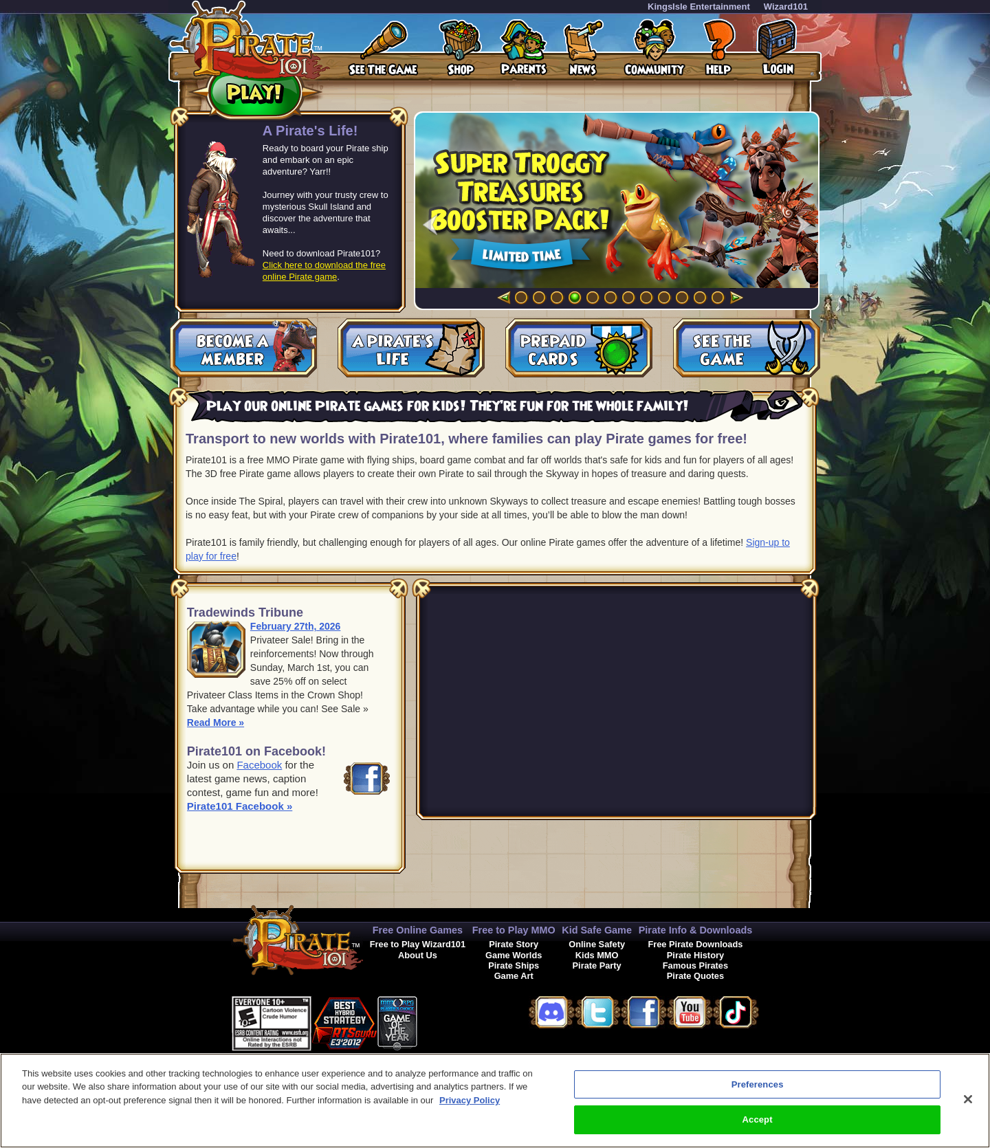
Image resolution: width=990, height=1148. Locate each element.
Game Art (514, 976)
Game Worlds (513, 955)
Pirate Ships (513, 965)
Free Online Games (418, 930)
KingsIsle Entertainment (699, 6)
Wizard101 (786, 6)
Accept (757, 1119)
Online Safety (597, 944)
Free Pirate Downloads (695, 944)
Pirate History (695, 955)
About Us (417, 955)
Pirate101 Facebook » (239, 806)
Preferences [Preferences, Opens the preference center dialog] (758, 1084)
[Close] (968, 1099)
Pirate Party (597, 965)
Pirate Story (513, 944)
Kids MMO (597, 955)
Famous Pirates (695, 965)
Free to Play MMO (514, 930)
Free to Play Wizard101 (417, 944)
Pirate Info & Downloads (696, 930)
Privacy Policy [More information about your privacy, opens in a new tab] (469, 1100)
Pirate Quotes (695, 976)
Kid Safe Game (597, 930)
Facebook (259, 765)
